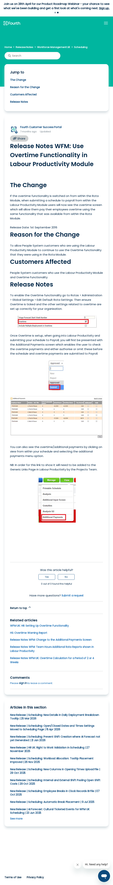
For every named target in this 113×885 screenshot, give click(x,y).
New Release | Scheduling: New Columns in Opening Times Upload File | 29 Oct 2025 (55, 771)
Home (8, 47)
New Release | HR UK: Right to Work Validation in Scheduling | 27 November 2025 (50, 749)
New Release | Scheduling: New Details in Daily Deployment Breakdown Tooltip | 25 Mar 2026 (54, 716)
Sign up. (104, 8)
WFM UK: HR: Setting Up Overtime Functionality (39, 626)
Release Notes (24, 47)
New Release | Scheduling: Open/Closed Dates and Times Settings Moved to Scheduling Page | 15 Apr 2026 (52, 727)
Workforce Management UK (53, 47)
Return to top (21, 607)
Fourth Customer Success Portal (40, 127)
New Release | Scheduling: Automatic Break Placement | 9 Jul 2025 (52, 802)
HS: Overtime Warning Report (28, 633)
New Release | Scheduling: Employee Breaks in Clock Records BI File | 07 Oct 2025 (55, 792)
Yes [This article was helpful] (47, 576)
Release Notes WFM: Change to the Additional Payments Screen (51, 640)
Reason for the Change (25, 87)
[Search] (32, 55)
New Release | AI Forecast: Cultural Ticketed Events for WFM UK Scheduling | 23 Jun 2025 (49, 811)
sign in (23, 683)
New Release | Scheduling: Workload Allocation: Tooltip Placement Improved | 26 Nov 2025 (51, 760)
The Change (18, 80)
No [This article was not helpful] (66, 576)
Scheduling (80, 47)
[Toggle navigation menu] (106, 23)
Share (19, 138)
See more (16, 818)
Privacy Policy (35, 877)
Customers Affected (23, 94)
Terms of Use (12, 877)
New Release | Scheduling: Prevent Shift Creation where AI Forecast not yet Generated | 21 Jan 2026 (55, 738)
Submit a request (73, 595)
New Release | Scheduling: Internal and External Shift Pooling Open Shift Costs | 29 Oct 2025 (55, 782)
